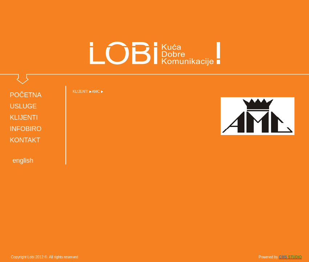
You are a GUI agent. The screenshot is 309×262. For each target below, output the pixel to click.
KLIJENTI (24, 117)
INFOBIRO (25, 128)
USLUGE (23, 106)
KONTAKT (25, 140)
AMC (96, 92)
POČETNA (25, 95)
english (22, 160)
